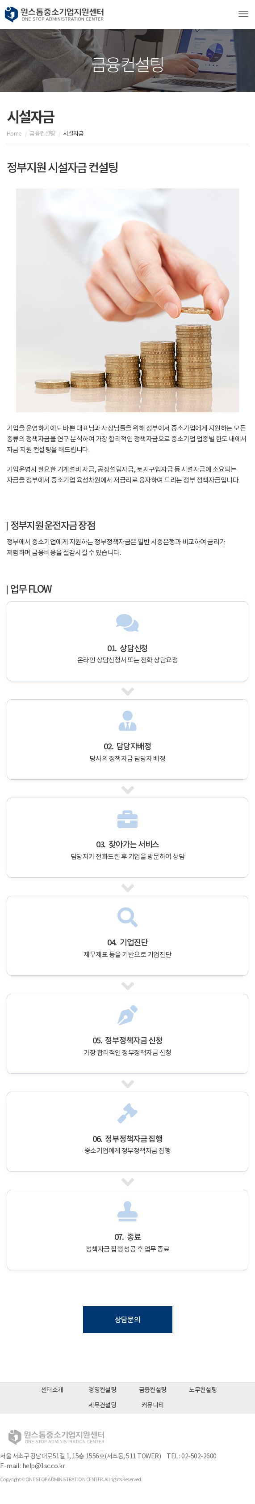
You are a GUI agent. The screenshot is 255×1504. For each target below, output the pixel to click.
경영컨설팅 (102, 1390)
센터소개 (52, 1390)
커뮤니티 (153, 1405)
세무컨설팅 (102, 1405)
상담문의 (128, 1320)
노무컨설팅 (203, 1390)
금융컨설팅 (153, 1390)
